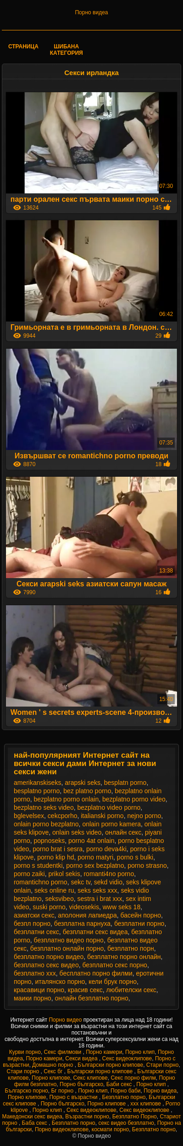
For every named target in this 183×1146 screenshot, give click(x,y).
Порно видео (66, 1020)
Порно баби (125, 1091)
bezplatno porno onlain (66, 799)
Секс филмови (63, 1052)
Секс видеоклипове (127, 1058)
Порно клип (140, 1052)
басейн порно (141, 915)
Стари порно (162, 1065)
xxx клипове (146, 1103)
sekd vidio (108, 882)
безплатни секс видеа (95, 932)
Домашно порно (53, 1065)
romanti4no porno (108, 873)
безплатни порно (139, 923)
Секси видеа (82, 1058)
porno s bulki (135, 857)
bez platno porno (87, 791)
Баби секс (119, 1084)
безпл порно (32, 923)
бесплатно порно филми (96, 973)
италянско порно (60, 981)
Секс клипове (90, 1078)
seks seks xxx (97, 890)
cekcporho (63, 815)
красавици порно (39, 990)
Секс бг (54, 1071)
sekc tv (80, 882)
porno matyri (95, 857)
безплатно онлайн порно (67, 948)
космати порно (110, 1129)
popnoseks (49, 840)
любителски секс (131, 990)
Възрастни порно (87, 1116)
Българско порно (26, 1091)
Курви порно (25, 1052)
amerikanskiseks (37, 782)
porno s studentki (38, 865)
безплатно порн (130, 948)
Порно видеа (91, 12)
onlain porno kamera (111, 824)
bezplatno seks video (44, 807)
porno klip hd (55, 857)
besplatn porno (125, 782)
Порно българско (81, 1084)
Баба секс (35, 1123)
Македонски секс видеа (32, 1116)
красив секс (85, 990)
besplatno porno (37, 791)
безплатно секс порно (114, 965)
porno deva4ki (106, 849)
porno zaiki (29, 873)
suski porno (49, 907)
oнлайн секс (123, 832)
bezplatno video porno (108, 807)
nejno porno (144, 815)
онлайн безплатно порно (91, 998)
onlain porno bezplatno (46, 824)
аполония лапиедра (87, 915)
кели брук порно (113, 981)
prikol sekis (64, 873)
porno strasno (147, 865)
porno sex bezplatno (95, 865)
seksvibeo (59, 898)
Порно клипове (51, 1078)
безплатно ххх (35, 973)
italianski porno (102, 815)
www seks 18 (121, 907)
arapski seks (82, 782)
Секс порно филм (133, 1078)
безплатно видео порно (69, 940)
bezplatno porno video (134, 799)
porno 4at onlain (91, 840)
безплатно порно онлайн (124, 956)
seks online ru (54, 890)
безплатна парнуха (82, 923)
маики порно (32, 998)
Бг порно (63, 1091)
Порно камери (104, 1052)
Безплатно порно (124, 1097)
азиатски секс (34, 915)
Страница (23, 46)
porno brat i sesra (58, 849)
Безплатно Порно (134, 1116)
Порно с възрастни (74, 1097)
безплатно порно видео (48, 956)
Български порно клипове (110, 1065)
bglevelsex (29, 815)
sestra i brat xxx (99, 898)
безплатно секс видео (46, 965)
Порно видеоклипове (62, 1129)
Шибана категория (66, 49)
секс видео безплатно (126, 1123)
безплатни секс (36, 932)
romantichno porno (40, 882)
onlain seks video (76, 832)
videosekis (84, 907)
